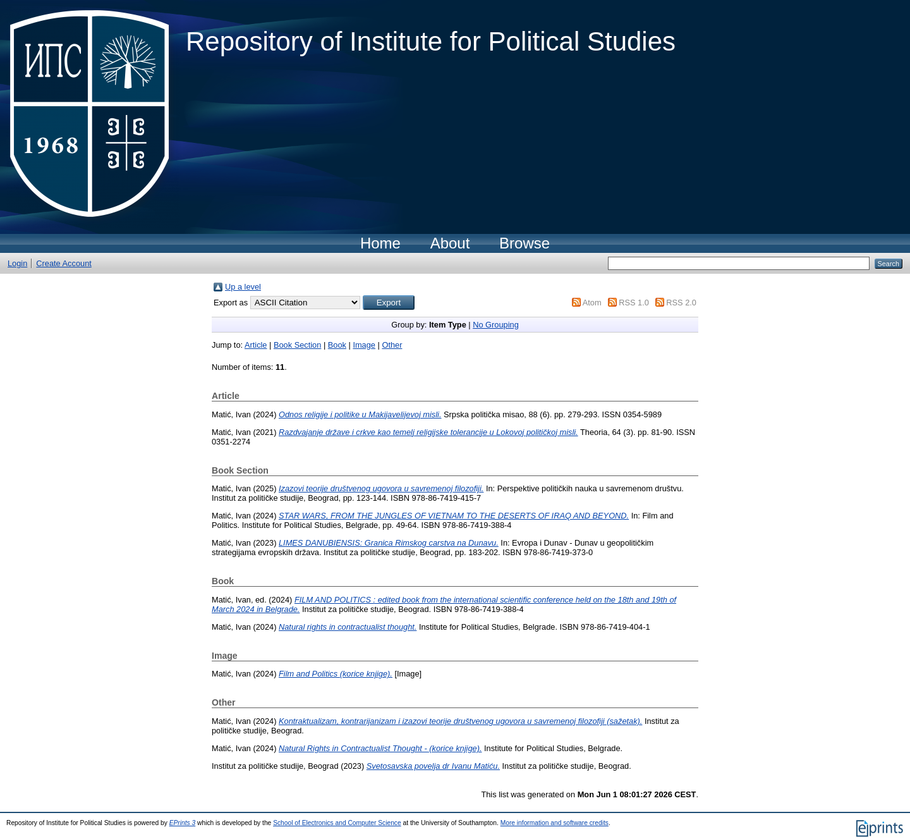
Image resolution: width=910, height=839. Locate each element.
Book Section (297, 345)
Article (256, 345)
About (450, 243)
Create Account (64, 263)
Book (337, 345)
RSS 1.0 (634, 302)
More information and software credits (554, 822)
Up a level (243, 286)
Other (392, 345)
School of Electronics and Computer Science (337, 822)
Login (17, 263)
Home (380, 243)
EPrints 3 (182, 822)
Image (364, 345)
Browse (524, 243)
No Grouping (496, 324)
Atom (592, 302)
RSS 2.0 (681, 302)
